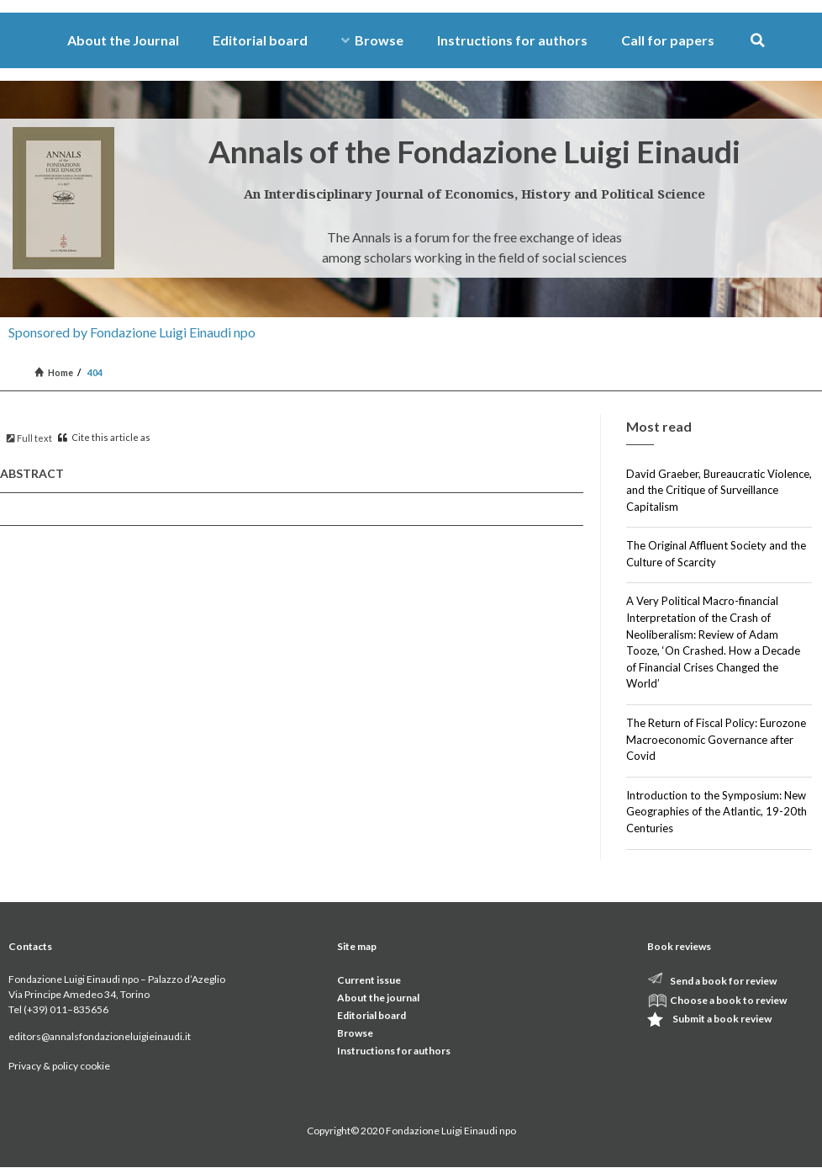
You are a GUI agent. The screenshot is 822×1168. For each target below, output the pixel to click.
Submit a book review (722, 1018)
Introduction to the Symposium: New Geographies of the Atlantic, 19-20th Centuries (716, 811)
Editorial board (260, 40)
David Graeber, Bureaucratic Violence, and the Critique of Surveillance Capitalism (719, 490)
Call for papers (667, 40)
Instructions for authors (512, 40)
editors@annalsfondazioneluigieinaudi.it (99, 1036)
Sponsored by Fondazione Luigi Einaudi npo (132, 332)
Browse (372, 40)
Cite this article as (104, 437)
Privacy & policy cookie (59, 1065)
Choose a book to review (728, 1000)
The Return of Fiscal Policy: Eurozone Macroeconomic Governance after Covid (716, 739)
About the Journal (123, 40)
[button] (758, 41)
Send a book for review (723, 980)
